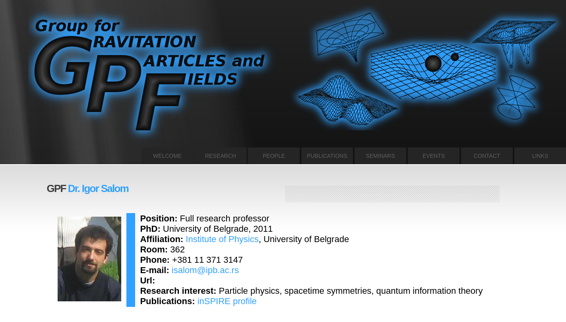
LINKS (540, 156)
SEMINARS (380, 156)
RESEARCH (220, 156)
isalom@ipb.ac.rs (205, 270)
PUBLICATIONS (327, 156)
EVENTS (434, 156)
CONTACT (487, 156)
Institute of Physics (222, 239)
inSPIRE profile (227, 301)
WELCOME (167, 156)
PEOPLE (274, 156)
